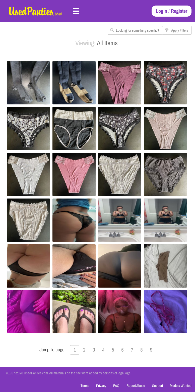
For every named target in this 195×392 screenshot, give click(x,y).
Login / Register (171, 11)
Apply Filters (179, 30)
